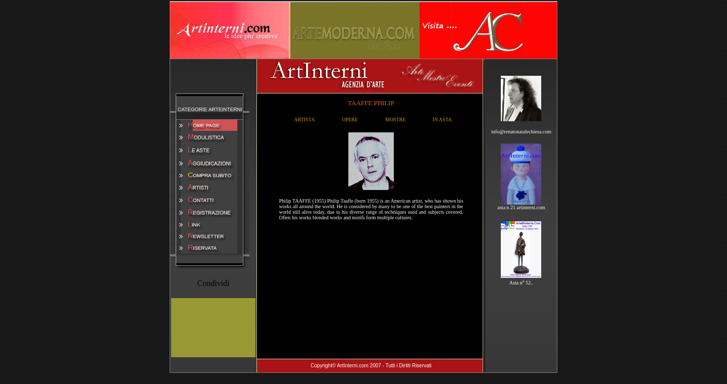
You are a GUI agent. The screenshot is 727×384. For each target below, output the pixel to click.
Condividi (213, 283)
